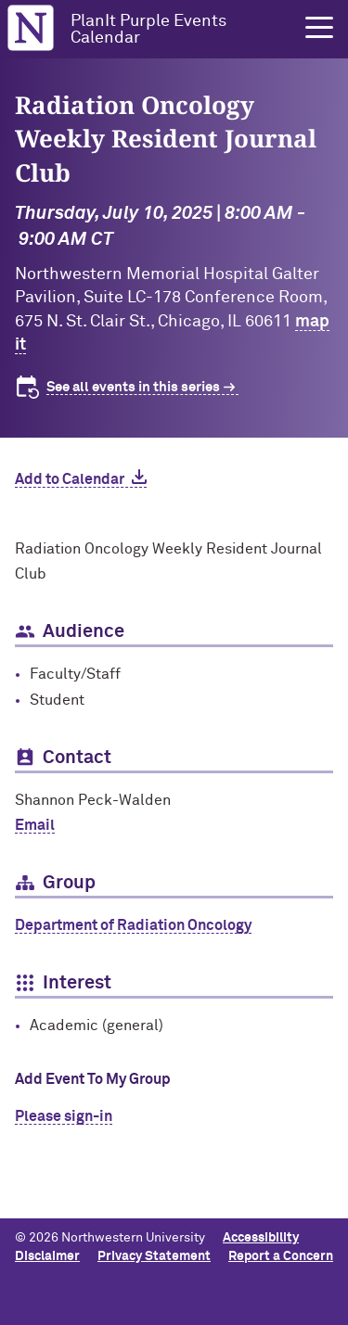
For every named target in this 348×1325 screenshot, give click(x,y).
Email (35, 825)
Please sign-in (63, 1116)
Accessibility (261, 1237)
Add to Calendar (69, 479)
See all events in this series (133, 387)
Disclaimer (47, 1256)
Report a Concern (280, 1256)
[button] (319, 28)
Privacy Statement (154, 1256)
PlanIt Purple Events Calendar (148, 29)
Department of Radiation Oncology (133, 925)
